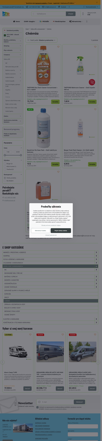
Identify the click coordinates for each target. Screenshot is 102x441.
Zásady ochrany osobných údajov (51, 225)
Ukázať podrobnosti (51, 235)
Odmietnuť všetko (40, 231)
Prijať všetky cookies (61, 231)
